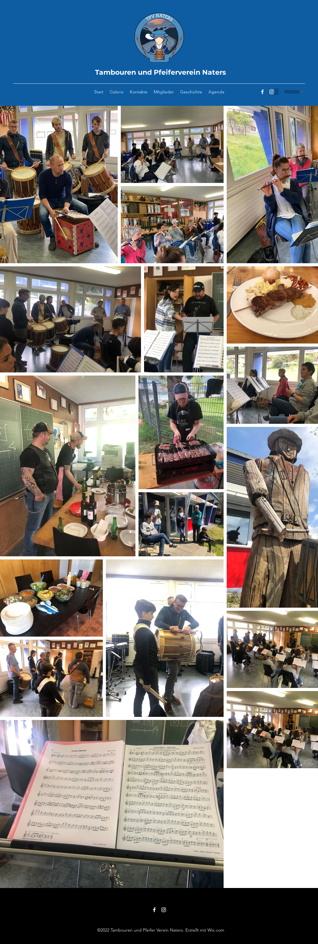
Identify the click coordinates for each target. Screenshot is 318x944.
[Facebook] (262, 92)
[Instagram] (272, 92)
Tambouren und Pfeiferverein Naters (160, 72)
